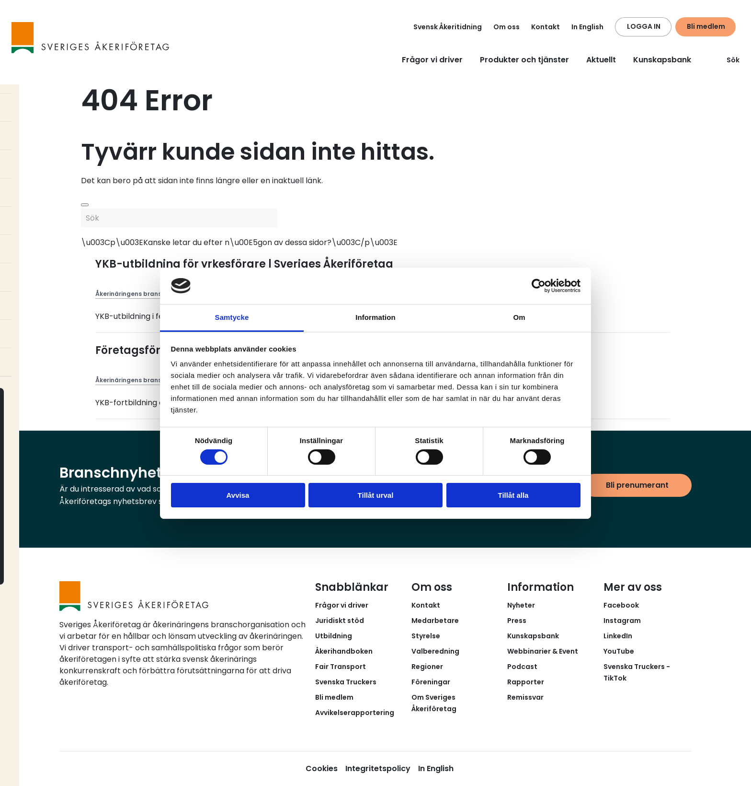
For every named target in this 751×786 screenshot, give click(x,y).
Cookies (322, 768)
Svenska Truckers (345, 682)
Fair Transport (340, 666)
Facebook (621, 605)
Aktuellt (601, 59)
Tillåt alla (513, 495)
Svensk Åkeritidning (447, 27)
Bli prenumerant (637, 485)
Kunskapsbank (662, 59)
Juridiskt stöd (339, 620)
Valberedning (435, 651)
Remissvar (525, 697)
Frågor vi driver (432, 59)
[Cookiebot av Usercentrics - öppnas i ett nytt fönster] (538, 286)
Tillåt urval (376, 495)
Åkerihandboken (344, 651)
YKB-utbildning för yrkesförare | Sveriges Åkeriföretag (244, 264)
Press (516, 620)
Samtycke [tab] (232, 317)
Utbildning (333, 636)
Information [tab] (375, 317)
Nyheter (521, 605)
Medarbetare (435, 620)
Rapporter (525, 682)
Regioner (427, 666)
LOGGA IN (643, 26)
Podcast (522, 666)
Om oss (506, 27)
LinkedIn (617, 636)
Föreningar (430, 682)
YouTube (618, 651)
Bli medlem (706, 26)
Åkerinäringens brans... (130, 294)
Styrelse (425, 636)
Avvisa (238, 495)
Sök (727, 60)
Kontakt (545, 27)
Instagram (622, 620)
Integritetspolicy (377, 768)
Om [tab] (519, 317)
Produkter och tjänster (524, 59)
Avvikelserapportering (354, 712)
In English (587, 27)
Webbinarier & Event (542, 651)
